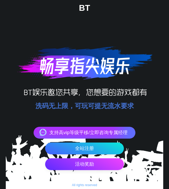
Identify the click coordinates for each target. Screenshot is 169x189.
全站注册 (84, 148)
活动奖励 (84, 164)
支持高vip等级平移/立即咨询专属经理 (88, 132)
